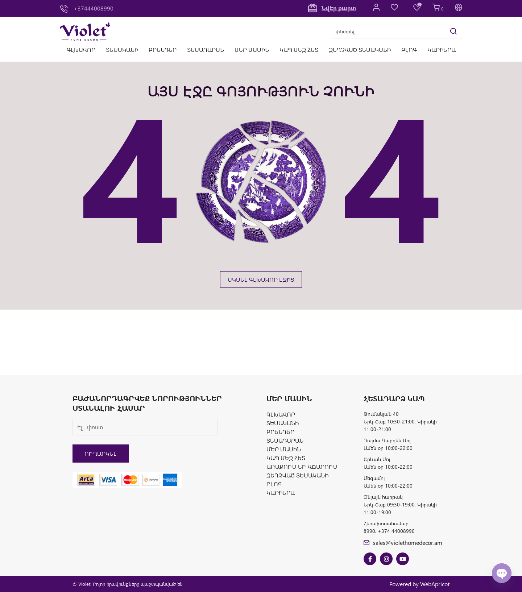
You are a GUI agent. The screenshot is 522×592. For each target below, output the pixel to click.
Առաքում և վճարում (301, 466)
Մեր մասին (252, 49)
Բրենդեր (163, 49)
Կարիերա (441, 49)
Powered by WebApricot (419, 584)
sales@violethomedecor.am (403, 542)
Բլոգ (409, 49)
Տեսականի (122, 49)
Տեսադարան (205, 49)
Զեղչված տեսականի (360, 49)
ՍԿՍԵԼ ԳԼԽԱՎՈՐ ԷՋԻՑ (261, 279)
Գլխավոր (81, 49)
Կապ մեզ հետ (298, 49)
